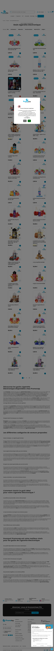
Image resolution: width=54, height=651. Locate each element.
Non (25, 120)
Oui (29, 120)
